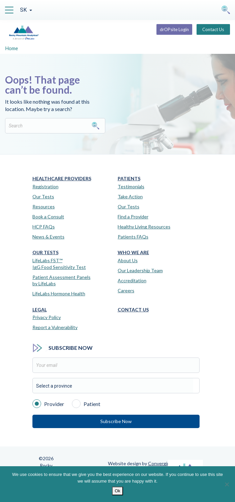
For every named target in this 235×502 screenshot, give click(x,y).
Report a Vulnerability (55, 327)
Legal (39, 309)
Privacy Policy (46, 317)
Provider (48, 403)
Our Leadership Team (140, 270)
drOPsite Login (174, 29)
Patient (86, 403)
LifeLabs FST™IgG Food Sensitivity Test (59, 264)
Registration (45, 186)
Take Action (130, 196)
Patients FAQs (133, 236)
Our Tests (43, 196)
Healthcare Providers (61, 178)
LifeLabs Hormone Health (58, 293)
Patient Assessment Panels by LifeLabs (61, 280)
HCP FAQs (43, 226)
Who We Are (133, 252)
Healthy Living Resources (144, 226)
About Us (128, 260)
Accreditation (132, 280)
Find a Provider (133, 216)
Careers (126, 290)
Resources (43, 206)
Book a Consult (48, 216)
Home (11, 48)
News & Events (48, 236)
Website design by (140, 463)
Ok (117, 490)
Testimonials (131, 186)
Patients (129, 178)
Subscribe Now (116, 421)
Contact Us (213, 29)
